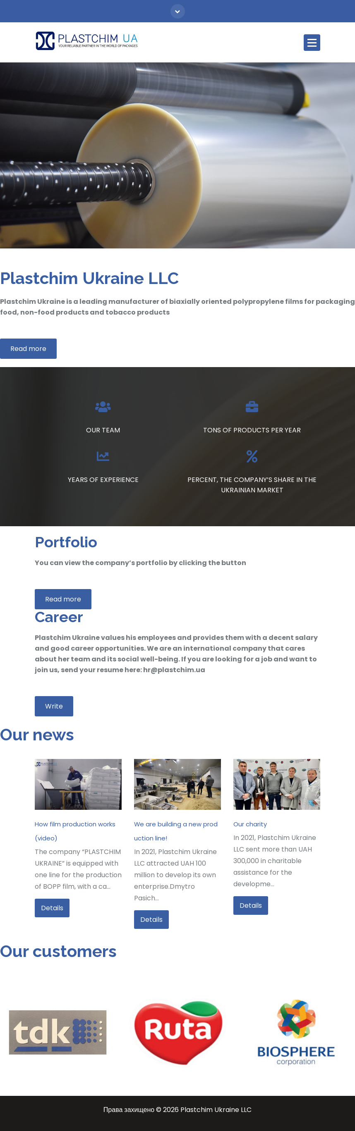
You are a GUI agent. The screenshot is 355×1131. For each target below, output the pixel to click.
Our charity (250, 824)
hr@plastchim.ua (174, 670)
